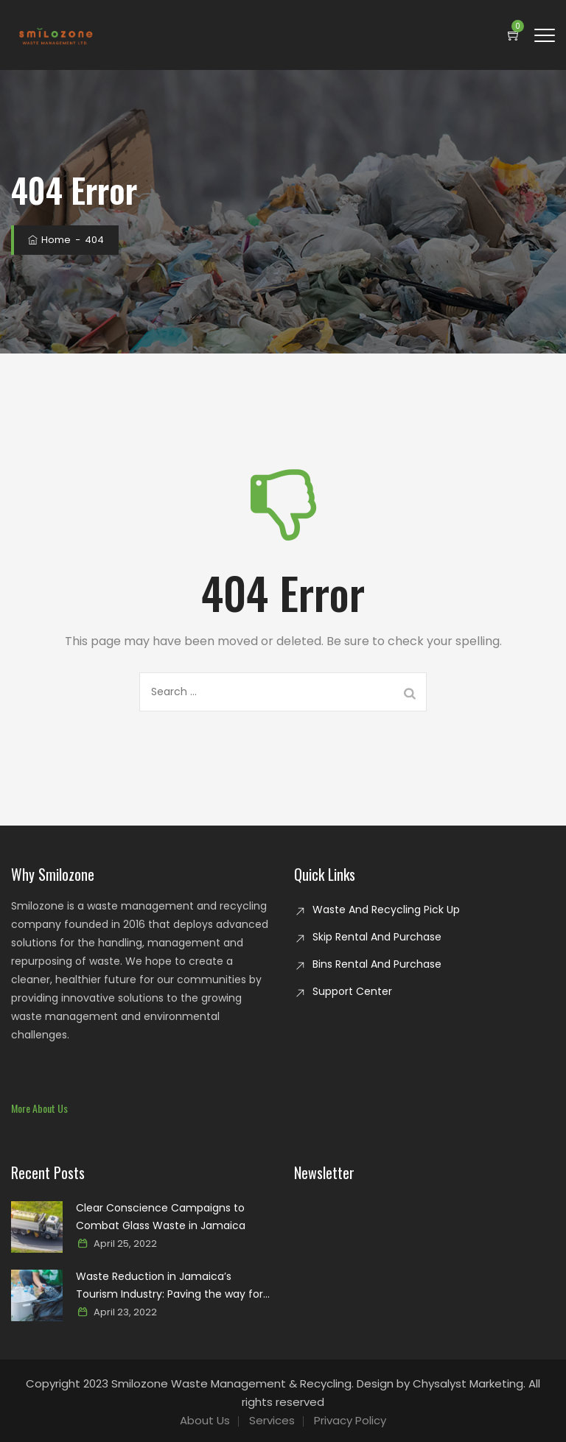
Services (272, 1420)
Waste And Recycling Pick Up (386, 909)
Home (48, 240)
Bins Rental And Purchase (376, 964)
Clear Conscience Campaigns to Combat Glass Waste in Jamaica (160, 1216)
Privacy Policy (350, 1420)
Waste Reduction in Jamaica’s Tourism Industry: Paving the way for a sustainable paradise (169, 1286)
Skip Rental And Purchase (376, 936)
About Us (205, 1420)
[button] (39, 1108)
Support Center (352, 991)
